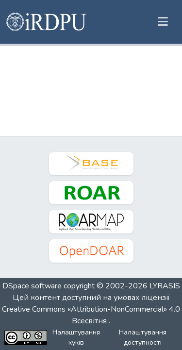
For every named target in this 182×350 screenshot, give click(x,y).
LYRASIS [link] (164, 286)
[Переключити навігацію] (162, 22)
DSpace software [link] (32, 286)
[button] (47, 22)
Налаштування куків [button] (76, 337)
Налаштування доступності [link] (142, 337)
